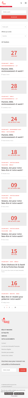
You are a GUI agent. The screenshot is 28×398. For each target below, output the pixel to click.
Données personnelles (7, 352)
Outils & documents (8, 339)
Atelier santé (4, 63)
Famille (12, 63)
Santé (11, 261)
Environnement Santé (15, 129)
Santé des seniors (14, 162)
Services (4, 336)
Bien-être (12, 293)
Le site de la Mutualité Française (10, 346)
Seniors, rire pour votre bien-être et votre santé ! (12, 169)
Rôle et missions (6, 330)
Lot (17, 65)
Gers (10, 198)
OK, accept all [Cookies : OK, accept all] (9, 393)
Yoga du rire (4, 165)
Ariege (17, 293)
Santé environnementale (7, 65)
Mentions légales (6, 349)
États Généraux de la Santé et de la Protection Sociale (13, 266)
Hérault (11, 165)
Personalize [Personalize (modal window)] (14, 396)
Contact (3, 343)
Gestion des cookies (7, 355)
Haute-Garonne (11, 131)
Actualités (5, 333)
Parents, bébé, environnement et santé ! (12, 70)
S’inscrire (22, 370)
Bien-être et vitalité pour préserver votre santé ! (12, 298)
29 (15, 307)
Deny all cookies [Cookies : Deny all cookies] (19, 393)
